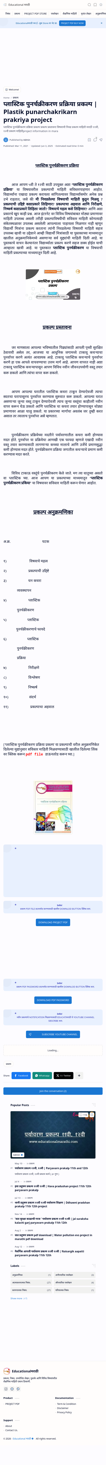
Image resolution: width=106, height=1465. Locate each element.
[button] (5, 4)
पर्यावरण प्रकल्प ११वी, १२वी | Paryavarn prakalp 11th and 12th (51, 1168)
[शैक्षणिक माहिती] (70, 13)
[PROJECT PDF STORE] (35, 13)
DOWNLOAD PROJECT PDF (52, 922)
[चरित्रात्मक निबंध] (74, 1290)
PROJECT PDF (12, 1403)
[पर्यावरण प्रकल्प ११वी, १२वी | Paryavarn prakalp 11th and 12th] (53, 1135)
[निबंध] (7, 13)
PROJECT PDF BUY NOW (72, 23)
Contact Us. (11, 1430)
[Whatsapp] (18, 1388)
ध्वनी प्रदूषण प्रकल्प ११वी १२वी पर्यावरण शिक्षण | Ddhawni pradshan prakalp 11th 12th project (52, 1204)
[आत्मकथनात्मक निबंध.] (31, 1282)
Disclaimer (62, 1408)
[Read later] (89, 139)
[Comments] (83, 1114)
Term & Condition (66, 1403)
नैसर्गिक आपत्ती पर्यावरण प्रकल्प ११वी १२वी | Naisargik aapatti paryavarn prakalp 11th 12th (49, 1253)
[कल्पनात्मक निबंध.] (31, 1290)
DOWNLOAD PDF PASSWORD (53, 1000)
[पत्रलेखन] (55, 13)
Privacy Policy (64, 1412)
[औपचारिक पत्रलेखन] (74, 1282)
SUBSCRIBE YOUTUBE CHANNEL (53, 1034)
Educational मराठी (19, 5)
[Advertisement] (50, 55)
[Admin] (20, 139)
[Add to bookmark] (92, 1114)
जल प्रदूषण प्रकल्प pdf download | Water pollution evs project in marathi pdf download (53, 1237)
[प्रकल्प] (17, 13)
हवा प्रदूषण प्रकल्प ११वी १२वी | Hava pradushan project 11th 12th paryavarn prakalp (53, 1188)
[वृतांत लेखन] (86, 13)
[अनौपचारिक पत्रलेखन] (74, 1275)
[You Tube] (12, 1388)
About (8, 1426)
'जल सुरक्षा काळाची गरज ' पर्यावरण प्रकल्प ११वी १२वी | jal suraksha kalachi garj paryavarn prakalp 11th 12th (51, 1220)
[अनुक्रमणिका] (31, 1275)
